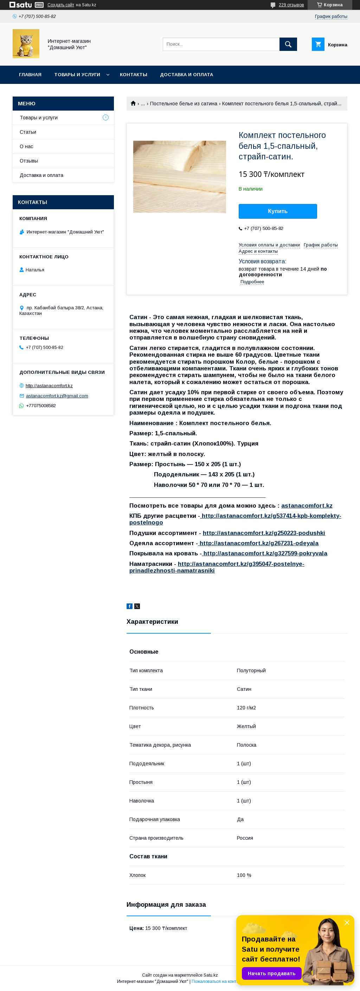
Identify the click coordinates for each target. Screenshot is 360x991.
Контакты (133, 74)
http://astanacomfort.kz (49, 385)
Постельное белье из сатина (183, 103)
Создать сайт (60, 4)
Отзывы (29, 161)
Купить (278, 211)
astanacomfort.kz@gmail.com (57, 395)
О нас (26, 146)
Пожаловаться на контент (217, 981)
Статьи (28, 132)
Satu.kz (211, 975)
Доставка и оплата (186, 74)
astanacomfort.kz (307, 505)
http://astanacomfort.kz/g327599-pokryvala (264, 553)
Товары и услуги (77, 74)
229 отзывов (291, 4)
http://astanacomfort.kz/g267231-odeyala (258, 543)
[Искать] (288, 44)
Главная (30, 74)
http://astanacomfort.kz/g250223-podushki (264, 533)
